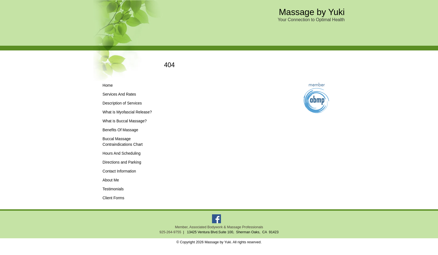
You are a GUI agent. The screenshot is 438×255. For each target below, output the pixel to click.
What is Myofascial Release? (127, 112)
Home (108, 85)
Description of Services (122, 103)
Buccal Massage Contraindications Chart (123, 142)
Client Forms (113, 198)
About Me (111, 180)
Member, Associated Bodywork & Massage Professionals (219, 227)
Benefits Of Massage (120, 130)
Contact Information (119, 171)
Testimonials (113, 189)
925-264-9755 (170, 232)
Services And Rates (119, 94)
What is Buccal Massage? (125, 121)
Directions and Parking (122, 162)
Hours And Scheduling (122, 153)
